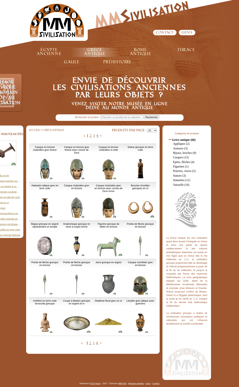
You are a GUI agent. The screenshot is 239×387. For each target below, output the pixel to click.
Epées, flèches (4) (183, 162)
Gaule (72, 62)
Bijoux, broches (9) (184, 152)
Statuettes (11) (181, 180)
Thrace (186, 50)
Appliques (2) (181, 143)
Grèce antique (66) (183, 139)
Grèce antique (94, 52)
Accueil (34, 130)
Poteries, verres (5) (184, 171)
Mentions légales (136, 383)
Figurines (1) (180, 166)
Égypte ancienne (49, 52)
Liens (187, 32)
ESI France (95, 383)
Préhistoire (117, 62)
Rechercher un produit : (87, 117)
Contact (165, 32)
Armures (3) (180, 148)
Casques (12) (181, 157)
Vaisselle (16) (181, 184)
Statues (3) (179, 175)
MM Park (122, 383)
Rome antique (140, 52)
